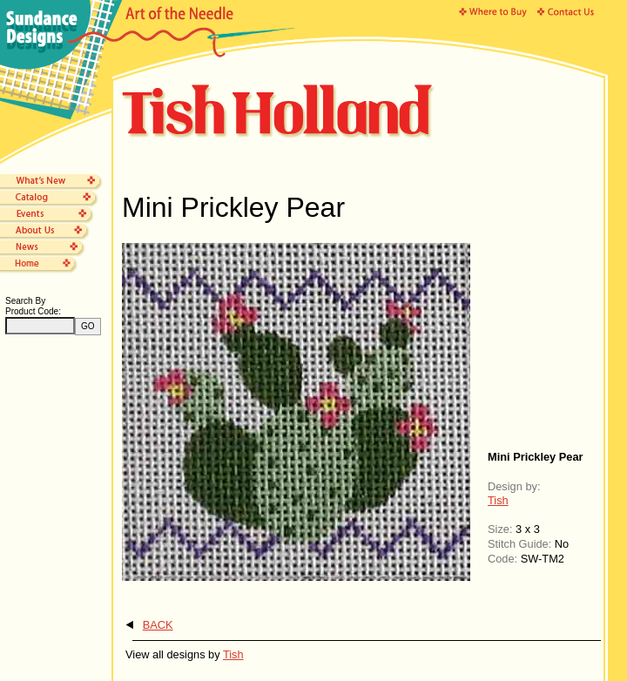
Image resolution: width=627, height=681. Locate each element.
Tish (498, 500)
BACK (158, 624)
